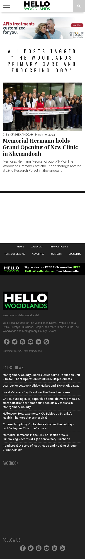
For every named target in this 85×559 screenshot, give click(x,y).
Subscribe (75, 254)
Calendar (37, 247)
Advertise (38, 254)
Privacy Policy (59, 247)
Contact (56, 254)
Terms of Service (14, 254)
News (20, 247)
